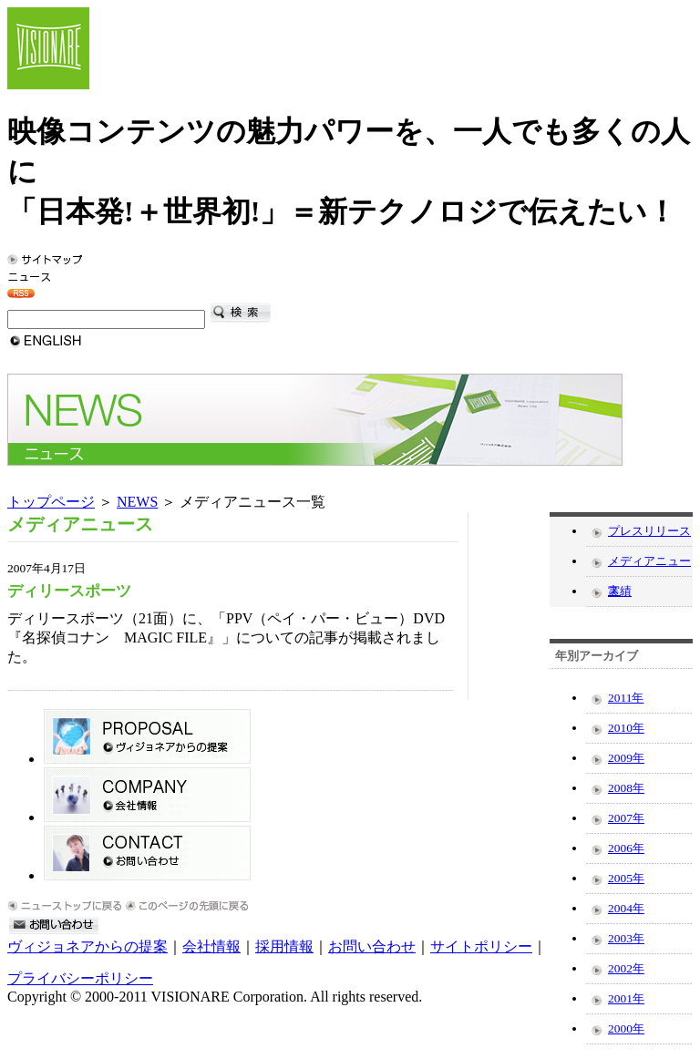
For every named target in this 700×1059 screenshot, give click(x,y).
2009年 (626, 758)
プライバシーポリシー (80, 978)
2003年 (626, 938)
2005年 (626, 878)
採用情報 (284, 946)
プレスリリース (649, 531)
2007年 (626, 818)
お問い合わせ (372, 946)
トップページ (51, 501)
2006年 (626, 848)
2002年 (626, 968)
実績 (620, 591)
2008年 (626, 788)
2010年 (626, 728)
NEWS (137, 501)
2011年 (625, 697)
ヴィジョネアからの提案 (87, 946)
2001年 (626, 998)
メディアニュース (649, 565)
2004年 (626, 908)
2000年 (626, 1028)
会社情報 (211, 946)
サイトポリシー (481, 946)
